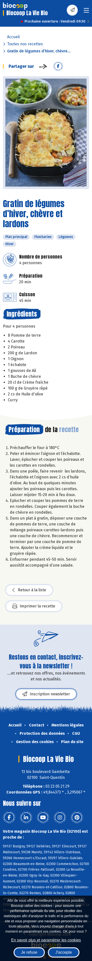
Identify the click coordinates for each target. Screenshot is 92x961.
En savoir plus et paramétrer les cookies (46, 940)
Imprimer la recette (33, 606)
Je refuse (29, 952)
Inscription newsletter (46, 694)
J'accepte (63, 952)
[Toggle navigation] (86, 12)
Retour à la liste (29, 590)
